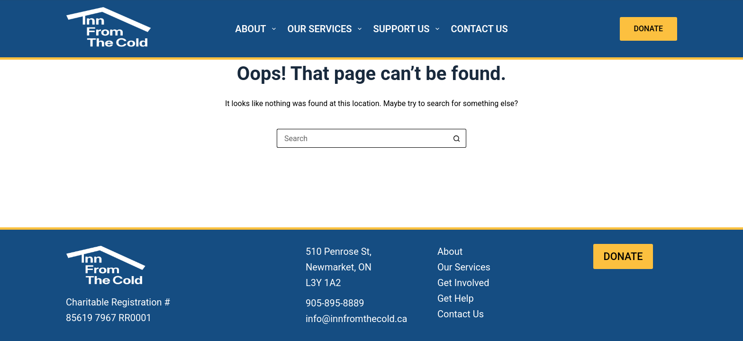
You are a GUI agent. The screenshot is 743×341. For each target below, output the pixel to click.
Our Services (463, 267)
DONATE (648, 28)
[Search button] (456, 138)
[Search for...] (362, 138)
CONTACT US (479, 29)
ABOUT (257, 29)
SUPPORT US (408, 29)
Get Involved (463, 282)
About (449, 251)
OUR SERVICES (326, 29)
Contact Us (460, 314)
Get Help (455, 298)
